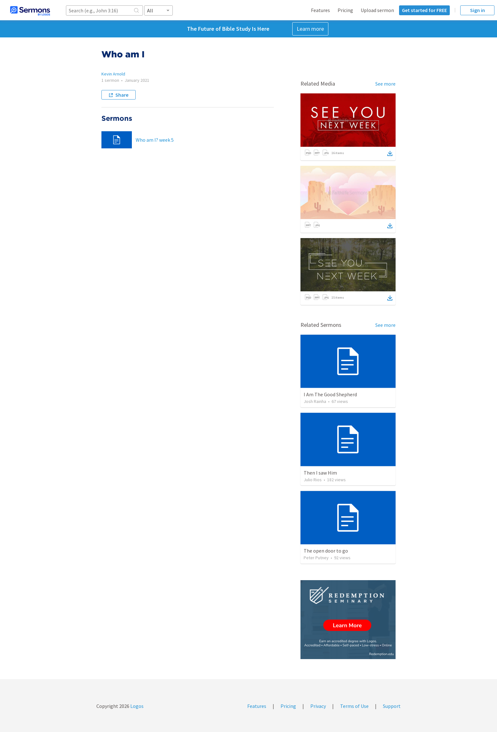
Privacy (318, 706)
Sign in (477, 10)
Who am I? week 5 (155, 140)
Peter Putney (316, 557)
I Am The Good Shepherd (330, 394)
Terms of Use (354, 706)
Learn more (310, 28)
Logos (136, 706)
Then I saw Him (320, 473)
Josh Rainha (315, 401)
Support (392, 706)
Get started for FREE (424, 10)
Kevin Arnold (113, 74)
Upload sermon (377, 10)
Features (320, 10)
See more (385, 84)
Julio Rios (313, 480)
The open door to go (326, 550)
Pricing (345, 10)
